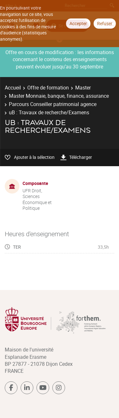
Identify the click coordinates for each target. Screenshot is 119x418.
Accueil (13, 87)
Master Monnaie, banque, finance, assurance (59, 95)
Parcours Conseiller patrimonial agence (52, 104)
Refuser (104, 23)
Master (83, 87)
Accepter (78, 23)
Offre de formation (48, 87)
